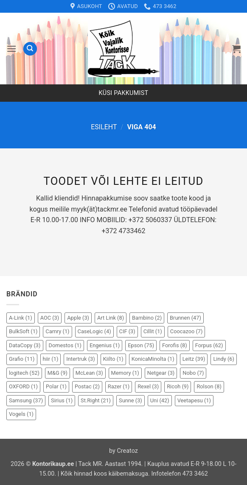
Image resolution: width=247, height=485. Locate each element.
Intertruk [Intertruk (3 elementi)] (80, 359)
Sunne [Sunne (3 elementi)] (130, 400)
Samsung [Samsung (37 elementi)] (26, 400)
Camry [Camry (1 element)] (57, 331)
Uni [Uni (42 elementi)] (159, 400)
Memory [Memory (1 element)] (125, 373)
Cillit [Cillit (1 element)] (152, 331)
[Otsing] (30, 49)
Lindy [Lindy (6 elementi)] (223, 359)
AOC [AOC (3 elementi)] (49, 318)
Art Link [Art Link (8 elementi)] (110, 318)
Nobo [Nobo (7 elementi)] (193, 373)
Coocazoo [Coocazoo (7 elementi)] (186, 331)
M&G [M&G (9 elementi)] (57, 373)
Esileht (104, 127)
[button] (11, 48)
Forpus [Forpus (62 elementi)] (209, 345)
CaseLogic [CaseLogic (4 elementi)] (94, 331)
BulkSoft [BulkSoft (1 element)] (23, 331)
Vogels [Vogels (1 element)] (21, 414)
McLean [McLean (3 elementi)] (89, 373)
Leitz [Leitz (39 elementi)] (193, 359)
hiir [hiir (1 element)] (51, 359)
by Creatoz (123, 450)
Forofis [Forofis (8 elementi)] (174, 345)
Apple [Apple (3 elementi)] (78, 318)
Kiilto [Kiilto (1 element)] (113, 359)
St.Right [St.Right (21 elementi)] (96, 400)
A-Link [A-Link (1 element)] (20, 318)
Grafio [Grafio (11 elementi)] (22, 359)
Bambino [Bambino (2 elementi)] (147, 318)
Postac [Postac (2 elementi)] (87, 386)
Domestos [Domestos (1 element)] (64, 345)
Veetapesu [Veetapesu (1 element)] (194, 400)
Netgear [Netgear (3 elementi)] (161, 373)
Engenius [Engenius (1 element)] (105, 345)
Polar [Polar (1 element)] (56, 386)
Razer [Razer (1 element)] (118, 386)
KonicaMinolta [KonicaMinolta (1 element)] (153, 359)
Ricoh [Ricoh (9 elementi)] (177, 386)
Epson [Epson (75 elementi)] (141, 345)
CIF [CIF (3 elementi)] (127, 331)
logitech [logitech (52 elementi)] (24, 373)
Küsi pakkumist (124, 93)
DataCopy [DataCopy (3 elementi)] (25, 345)
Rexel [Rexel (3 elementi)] (148, 386)
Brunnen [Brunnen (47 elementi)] (185, 318)
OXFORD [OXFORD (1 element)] (23, 386)
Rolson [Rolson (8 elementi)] (208, 386)
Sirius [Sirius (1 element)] (62, 400)
